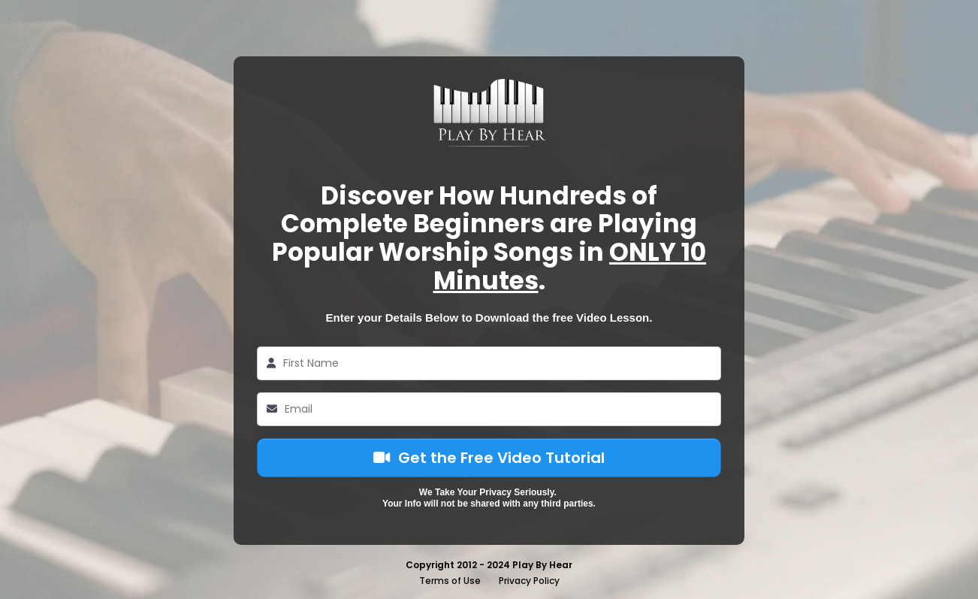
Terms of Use (450, 580)
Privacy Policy (529, 580)
